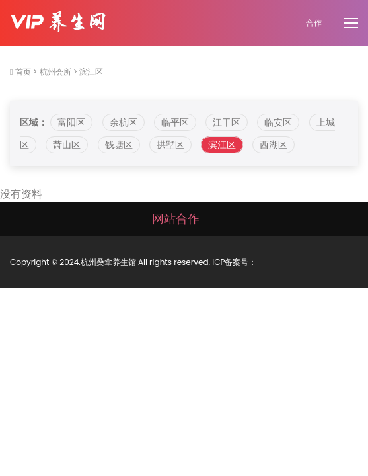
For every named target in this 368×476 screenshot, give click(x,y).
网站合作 (176, 218)
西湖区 (273, 144)
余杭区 (123, 122)
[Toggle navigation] (352, 24)
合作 (314, 22)
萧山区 (67, 144)
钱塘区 (119, 144)
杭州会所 (55, 71)
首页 (23, 71)
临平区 (175, 122)
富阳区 (71, 122)
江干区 (226, 122)
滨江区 (91, 71)
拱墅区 (170, 144)
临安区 (278, 122)
